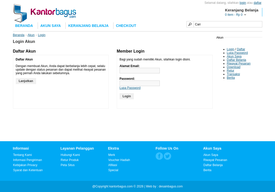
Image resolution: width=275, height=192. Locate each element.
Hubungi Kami (70, 155)
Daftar (241, 49)
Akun (31, 35)
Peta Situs (68, 165)
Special (113, 170)
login (243, 3)
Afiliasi (112, 165)
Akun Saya (50, 26)
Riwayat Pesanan (239, 63)
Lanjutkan (26, 81)
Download (233, 67)
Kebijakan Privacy (25, 165)
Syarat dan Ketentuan (28, 170)
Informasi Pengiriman (27, 160)
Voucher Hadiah (119, 160)
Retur (230, 70)
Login (230, 49)
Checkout (126, 26)
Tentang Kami (22, 155)
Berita (231, 77)
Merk (111, 155)
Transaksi (233, 74)
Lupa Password (237, 53)
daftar (257, 3)
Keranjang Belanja (88, 26)
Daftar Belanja (236, 60)
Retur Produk (70, 160)
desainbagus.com (171, 186)
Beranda (24, 26)
